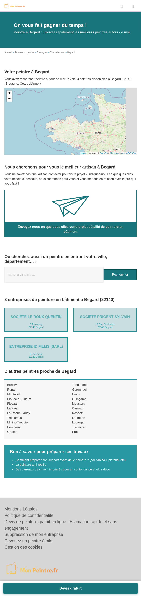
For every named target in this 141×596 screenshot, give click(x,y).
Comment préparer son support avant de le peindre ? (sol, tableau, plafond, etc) (70, 460)
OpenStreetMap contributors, (113, 153)
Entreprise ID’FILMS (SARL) (36, 346)
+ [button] (9, 93)
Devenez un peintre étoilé (28, 540)
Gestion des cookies (23, 547)
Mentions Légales (20, 509)
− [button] (9, 99)
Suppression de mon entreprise (33, 534)
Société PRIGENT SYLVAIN (105, 317)
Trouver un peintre (24, 52)
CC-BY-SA (131, 153)
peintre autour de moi (50, 79)
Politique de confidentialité (28, 515)
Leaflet (84, 153)
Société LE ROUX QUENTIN (36, 317)
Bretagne (42, 52)
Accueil (8, 52)
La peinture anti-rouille (30, 464)
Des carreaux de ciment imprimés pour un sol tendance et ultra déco (62, 469)
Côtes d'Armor (57, 52)
